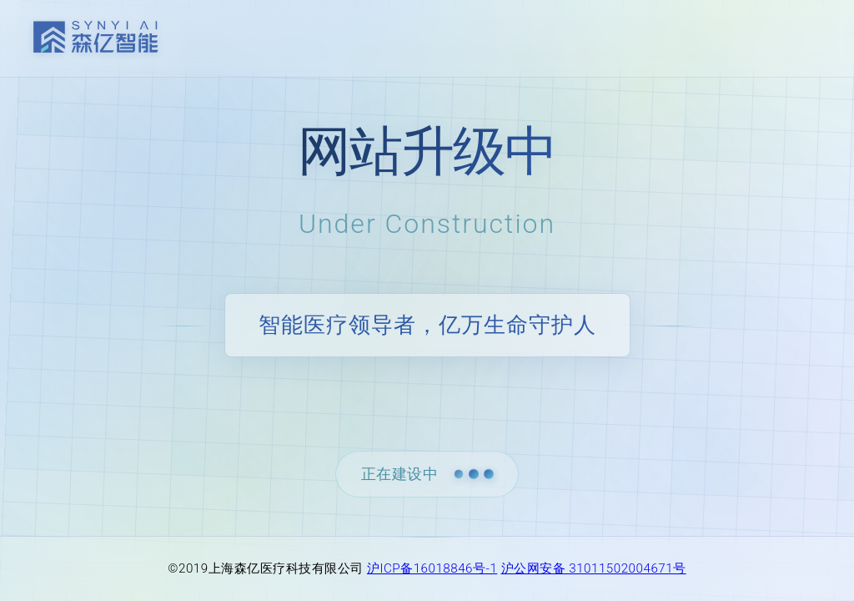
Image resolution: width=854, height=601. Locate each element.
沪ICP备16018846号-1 (432, 568)
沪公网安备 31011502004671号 (593, 568)
